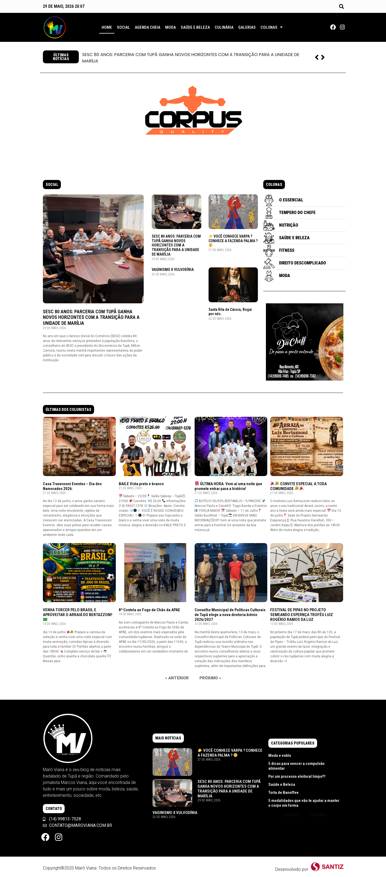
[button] (341, 6)
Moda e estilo (279, 755)
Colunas (272, 27)
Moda (170, 27)
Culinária (224, 27)
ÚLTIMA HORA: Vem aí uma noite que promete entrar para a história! (228, 486)
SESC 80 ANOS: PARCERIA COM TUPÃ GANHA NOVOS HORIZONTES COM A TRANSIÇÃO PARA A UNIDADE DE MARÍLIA (190, 57)
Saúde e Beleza (195, 27)
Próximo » (210, 678)
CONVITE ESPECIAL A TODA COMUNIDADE (298, 486)
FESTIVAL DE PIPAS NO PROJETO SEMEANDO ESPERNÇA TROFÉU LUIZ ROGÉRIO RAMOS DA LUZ (301, 614)
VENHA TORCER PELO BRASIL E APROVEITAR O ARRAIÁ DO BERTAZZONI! (77, 614)
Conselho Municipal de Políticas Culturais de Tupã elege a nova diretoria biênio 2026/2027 (230, 614)
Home (107, 27)
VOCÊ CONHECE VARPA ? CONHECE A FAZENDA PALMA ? (233, 240)
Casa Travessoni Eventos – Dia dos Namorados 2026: (72, 486)
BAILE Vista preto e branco (141, 483)
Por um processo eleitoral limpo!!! (296, 776)
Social (123, 27)
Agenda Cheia (147, 27)
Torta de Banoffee (283, 792)
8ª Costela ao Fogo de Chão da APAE (149, 609)
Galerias (247, 27)
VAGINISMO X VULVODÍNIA (173, 269)
